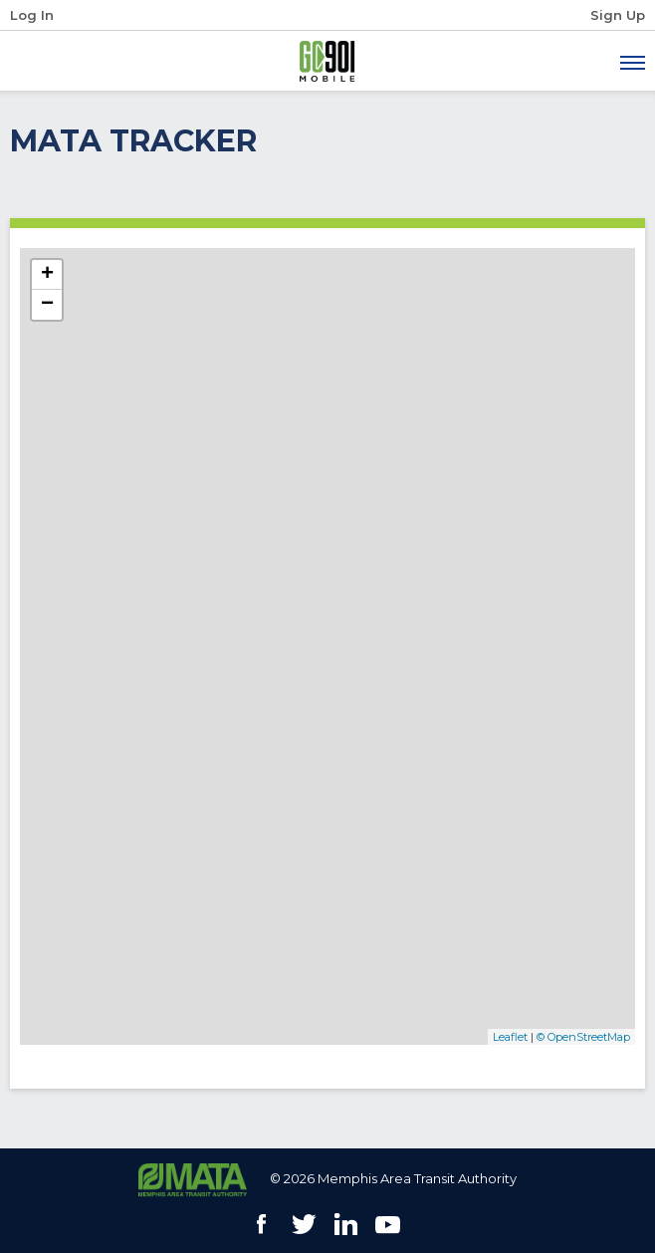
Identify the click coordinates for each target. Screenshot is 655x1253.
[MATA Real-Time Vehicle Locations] (327, 646)
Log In (32, 15)
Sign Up (617, 15)
